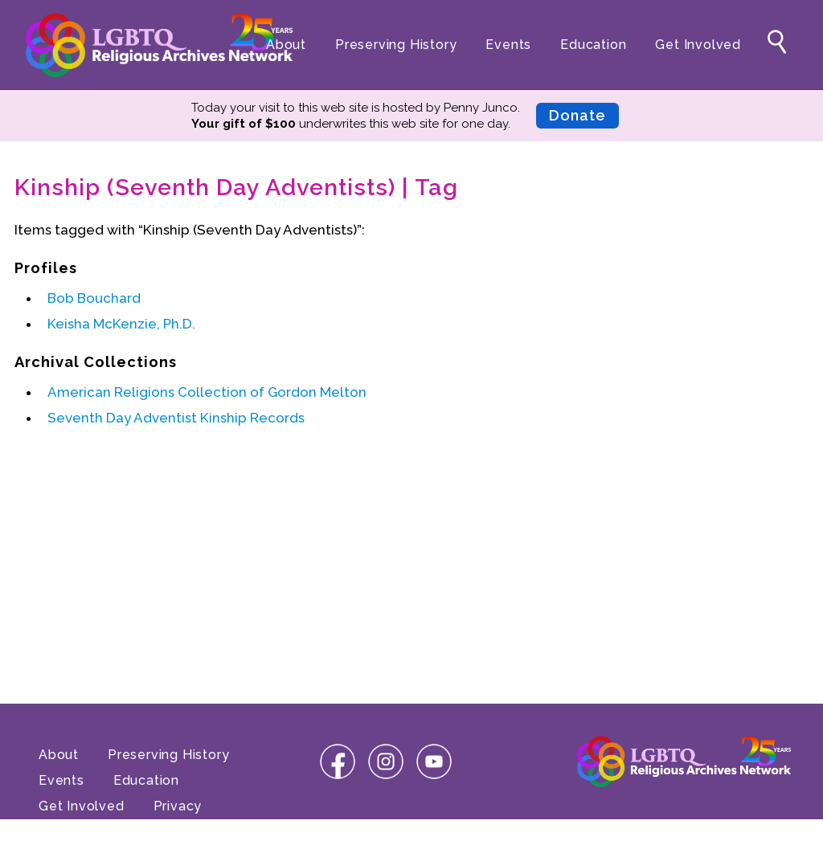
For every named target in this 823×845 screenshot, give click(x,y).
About (286, 44)
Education (593, 44)
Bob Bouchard (94, 298)
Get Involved (698, 44)
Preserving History (396, 44)
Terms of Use (84, 831)
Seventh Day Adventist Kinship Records (176, 418)
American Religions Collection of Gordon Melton (206, 392)
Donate (577, 115)
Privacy (178, 806)
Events (508, 44)
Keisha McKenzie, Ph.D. (121, 324)
